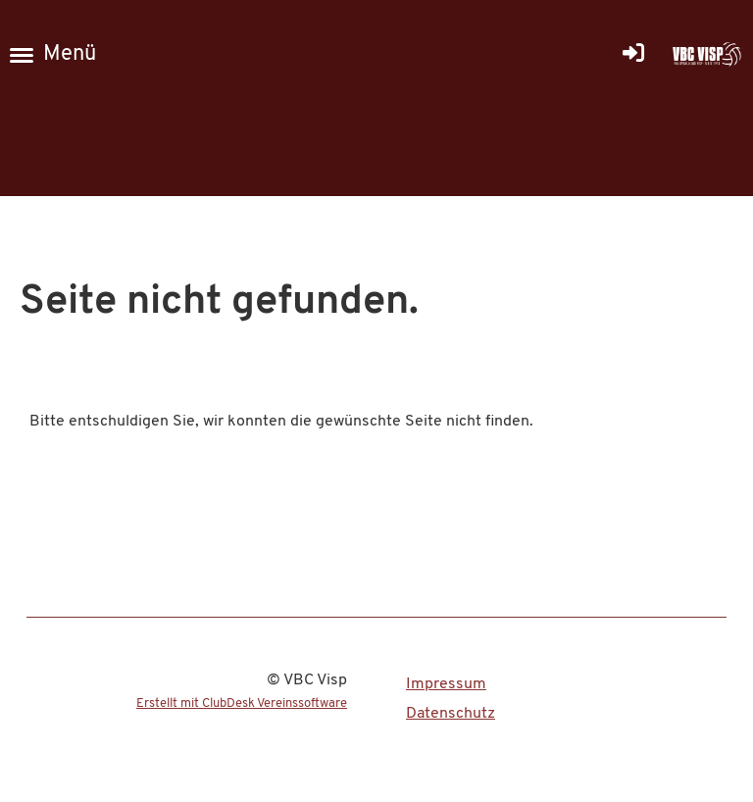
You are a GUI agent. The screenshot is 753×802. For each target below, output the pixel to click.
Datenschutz (450, 714)
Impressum (446, 684)
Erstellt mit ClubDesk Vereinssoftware (241, 703)
